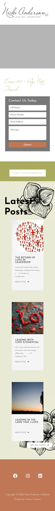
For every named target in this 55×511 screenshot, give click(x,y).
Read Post (22, 282)
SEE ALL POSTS (39, 445)
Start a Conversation (27, 173)
